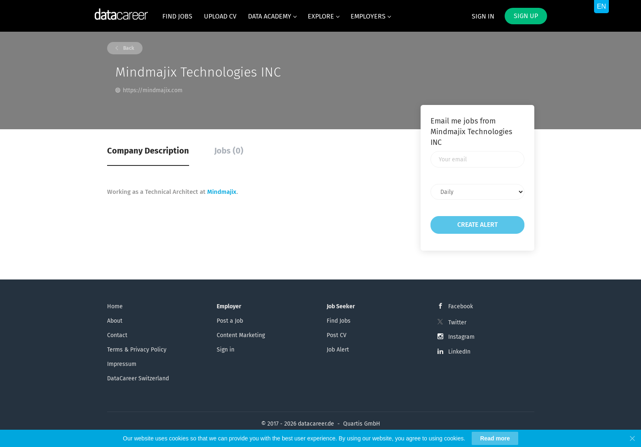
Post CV (336, 335)
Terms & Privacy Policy (136, 349)
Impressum (121, 364)
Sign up (526, 16)
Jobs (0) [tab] (228, 151)
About (114, 320)
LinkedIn (459, 351)
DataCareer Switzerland (138, 378)
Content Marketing (241, 335)
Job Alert (338, 349)
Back (128, 48)
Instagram (461, 336)
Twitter (457, 322)
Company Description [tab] (148, 151)
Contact (117, 335)
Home (115, 306)
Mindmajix (221, 192)
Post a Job (230, 320)
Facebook (460, 306)
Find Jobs (339, 320)
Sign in (483, 16)
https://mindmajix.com (152, 90)
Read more (495, 438)
